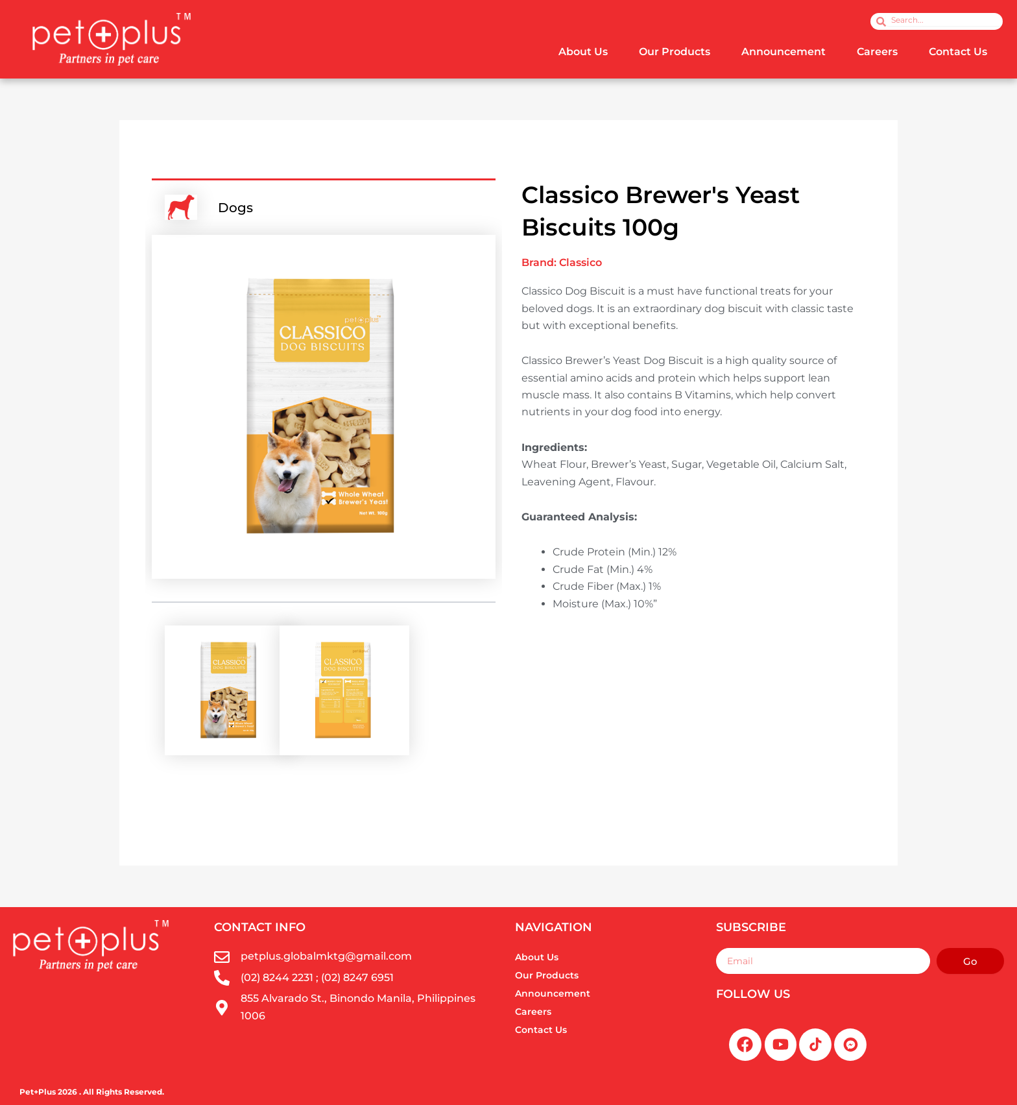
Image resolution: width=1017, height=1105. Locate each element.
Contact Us (958, 51)
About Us (583, 51)
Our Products (674, 51)
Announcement (783, 51)
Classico (580, 262)
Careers (877, 51)
